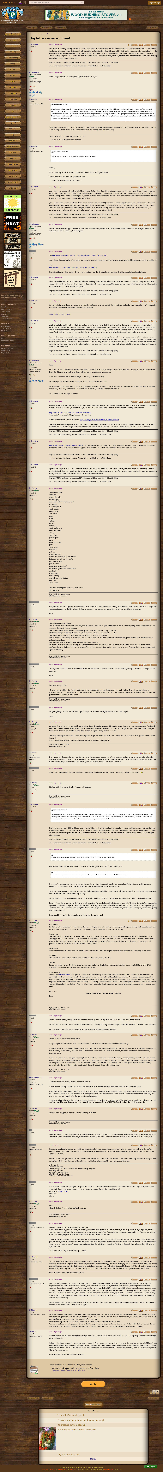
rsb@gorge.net (63, 1191)
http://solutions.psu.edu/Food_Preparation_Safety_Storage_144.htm (73, 267)
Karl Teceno (33, 1310)
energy (12, 64)
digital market (13, 164)
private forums (12, 182)
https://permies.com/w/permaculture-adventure (68, 1370)
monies (12, 69)
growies (13, 40)
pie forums (13, 176)
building (13, 52)
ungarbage (13, 87)
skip (12, 135)
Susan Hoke (33, 99)
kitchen (13, 75)
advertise (52, 1469)
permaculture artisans (13, 117)
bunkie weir (33, 753)
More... (93, 1459)
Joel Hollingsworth (35, 1077)
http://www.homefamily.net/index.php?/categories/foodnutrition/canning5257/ (79, 255)
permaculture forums (12, 34)
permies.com (12, 170)
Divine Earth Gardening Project (60, 314)
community (13, 93)
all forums (12, 188)
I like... (30, 90)
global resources (13, 146)
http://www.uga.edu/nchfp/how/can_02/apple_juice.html (99, 420)
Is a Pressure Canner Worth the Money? (76, 1429)
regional (13, 123)
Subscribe (12, 3)
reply (93, 1384)
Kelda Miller (33, 301)
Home (5, 3)
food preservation (44, 34)
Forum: (33, 34)
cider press (13, 152)
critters (13, 46)
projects (13, 158)
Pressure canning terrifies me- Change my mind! (80, 1420)
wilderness (13, 99)
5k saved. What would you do (71, 1415)
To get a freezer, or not (68, 1454)
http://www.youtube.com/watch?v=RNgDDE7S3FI (66, 445)
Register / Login (154, 3)
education (12, 129)
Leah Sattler (33, 44)
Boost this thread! (93, 1405)
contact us (45, 1469)
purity (13, 81)
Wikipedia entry (64, 974)
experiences (12, 141)
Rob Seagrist (33, 1257)
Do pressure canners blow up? (71, 1425)
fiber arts (12, 105)
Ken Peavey (33, 488)
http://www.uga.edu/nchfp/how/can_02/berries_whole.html (69, 412)
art (13, 111)
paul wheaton (34, 72)
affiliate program (62, 1469)
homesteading (13, 58)
